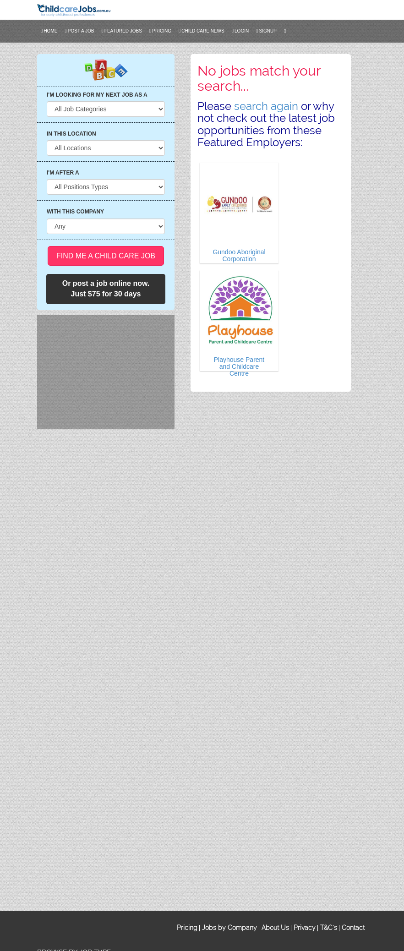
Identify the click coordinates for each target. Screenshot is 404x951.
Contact (353, 927)
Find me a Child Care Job (105, 256)
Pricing (160, 30)
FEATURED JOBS (121, 30)
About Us (275, 927)
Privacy (305, 927)
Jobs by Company (229, 927)
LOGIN (240, 30)
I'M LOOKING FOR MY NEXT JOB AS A (97, 95)
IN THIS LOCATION (71, 134)
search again (266, 106)
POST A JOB (79, 30)
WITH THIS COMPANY (75, 211)
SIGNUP (266, 30)
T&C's (328, 927)
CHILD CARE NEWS (201, 30)
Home (49, 30)
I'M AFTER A (63, 172)
